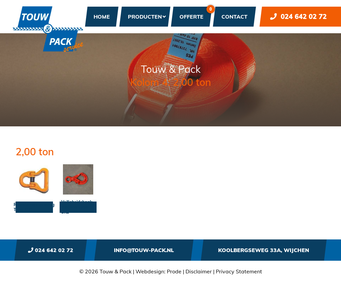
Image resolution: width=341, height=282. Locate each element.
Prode (174, 271)
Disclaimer (198, 271)
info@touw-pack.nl (144, 250)
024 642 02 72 (298, 16)
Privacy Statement (239, 271)
